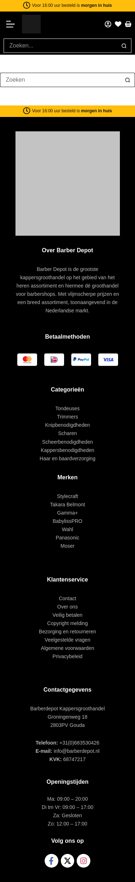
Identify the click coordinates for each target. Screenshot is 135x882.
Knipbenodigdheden (67, 425)
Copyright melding (67, 623)
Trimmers (67, 417)
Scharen (67, 433)
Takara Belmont (67, 504)
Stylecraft (67, 496)
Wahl (67, 529)
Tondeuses (67, 408)
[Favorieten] (118, 24)
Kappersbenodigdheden (67, 450)
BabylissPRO (67, 521)
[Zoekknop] (124, 46)
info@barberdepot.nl (76, 751)
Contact (67, 598)
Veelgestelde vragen (67, 640)
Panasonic (67, 537)
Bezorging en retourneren (67, 631)
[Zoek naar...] (60, 46)
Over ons (67, 607)
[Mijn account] (108, 24)
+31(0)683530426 (79, 743)
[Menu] (13, 24)
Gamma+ (67, 513)
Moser (67, 546)
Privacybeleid (67, 656)
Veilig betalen (67, 615)
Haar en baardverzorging (67, 458)
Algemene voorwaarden (67, 648)
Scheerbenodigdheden (67, 442)
